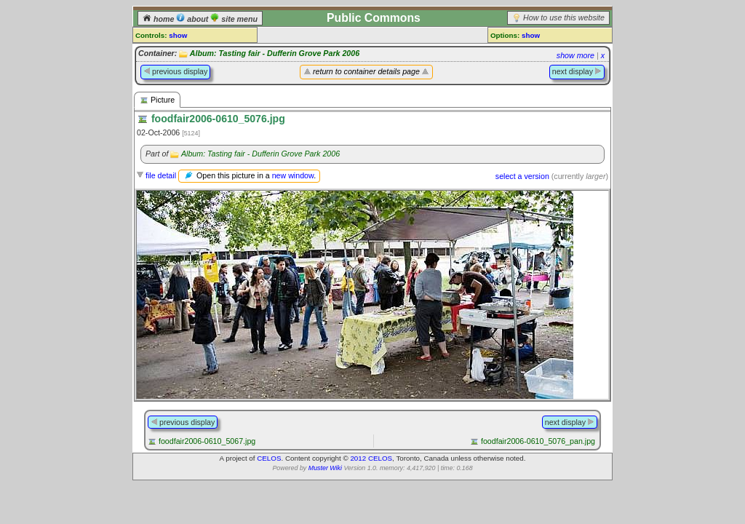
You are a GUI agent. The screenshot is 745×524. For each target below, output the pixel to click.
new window (293, 175)
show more (575, 55)
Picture (157, 100)
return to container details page (366, 71)
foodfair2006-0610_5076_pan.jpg (538, 441)
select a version (522, 176)
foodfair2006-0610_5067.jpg (207, 441)
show (178, 35)
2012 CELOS (371, 458)
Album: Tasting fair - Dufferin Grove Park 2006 (274, 53)
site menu (234, 19)
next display (577, 71)
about (193, 19)
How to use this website (564, 17)
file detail (161, 175)
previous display (175, 71)
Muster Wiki (325, 468)
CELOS (269, 458)
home (159, 19)
